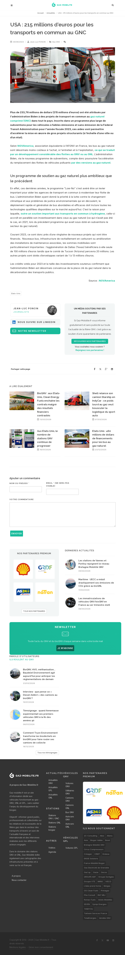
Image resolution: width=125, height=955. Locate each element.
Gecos (104, 872)
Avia (86, 840)
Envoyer (16, 533)
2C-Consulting (90, 836)
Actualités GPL (53, 789)
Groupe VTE (89, 881)
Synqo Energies (99, 904)
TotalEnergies (90, 918)
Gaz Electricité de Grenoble (96, 867)
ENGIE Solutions (91, 858)
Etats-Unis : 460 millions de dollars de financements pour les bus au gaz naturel (103, 438)
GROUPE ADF (90, 877)
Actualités (51, 13)
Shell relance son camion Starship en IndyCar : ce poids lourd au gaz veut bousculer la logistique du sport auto (103, 404)
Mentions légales (17, 947)
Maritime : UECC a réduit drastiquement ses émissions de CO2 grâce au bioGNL (96, 582)
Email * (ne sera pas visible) (57, 484)
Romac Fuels (90, 900)
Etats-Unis (15, 293)
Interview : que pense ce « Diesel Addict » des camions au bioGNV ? (40, 695)
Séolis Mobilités (105, 900)
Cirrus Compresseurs (93, 849)
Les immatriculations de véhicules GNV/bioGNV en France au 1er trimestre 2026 (94, 601)
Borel (107, 840)
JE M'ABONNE (65, 648)
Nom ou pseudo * (19, 483)
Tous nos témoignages (47, 753)
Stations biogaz (52, 828)
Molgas (107, 886)
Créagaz (88, 854)
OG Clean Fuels (91, 890)
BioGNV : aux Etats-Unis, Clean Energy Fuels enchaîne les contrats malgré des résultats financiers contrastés (48, 404)
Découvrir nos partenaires (90, 341)
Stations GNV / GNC (53, 817)
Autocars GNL (69, 825)
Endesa (106, 854)
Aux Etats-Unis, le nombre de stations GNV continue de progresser (47, 438)
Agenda (52, 852)
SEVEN (87, 904)
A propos (16, 876)
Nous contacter (19, 880)
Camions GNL (69, 806)
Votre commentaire (21, 499)
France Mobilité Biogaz (94, 863)
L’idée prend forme (92, 886)
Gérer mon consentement (41, 947)
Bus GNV (56, 42)
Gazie (95, 872)
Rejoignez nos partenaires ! (90, 350)
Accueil (40, 13)
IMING (100, 881)
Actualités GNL (53, 796)
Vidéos (51, 847)
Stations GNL (54, 822)
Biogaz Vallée (96, 840)
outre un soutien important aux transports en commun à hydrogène (63, 213)
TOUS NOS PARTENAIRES (34, 611)
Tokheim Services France (95, 913)
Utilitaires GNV (69, 792)
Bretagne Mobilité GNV (94, 845)
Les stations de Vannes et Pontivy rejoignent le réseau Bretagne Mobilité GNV (93, 563)
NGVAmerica (25, 145)
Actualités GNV (53, 781)
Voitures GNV (69, 785)
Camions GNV (69, 799)
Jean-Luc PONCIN (38, 42)
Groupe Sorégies (106, 877)
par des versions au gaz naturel (90, 162)
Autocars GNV (69, 818)
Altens (109, 836)
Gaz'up (87, 872)
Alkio (102, 836)
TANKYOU (88, 909)
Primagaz (105, 890)
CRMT (97, 854)
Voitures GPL (71, 848)
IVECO (108, 881)
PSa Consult (89, 895)
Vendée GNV (105, 918)
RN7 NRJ (101, 895)
